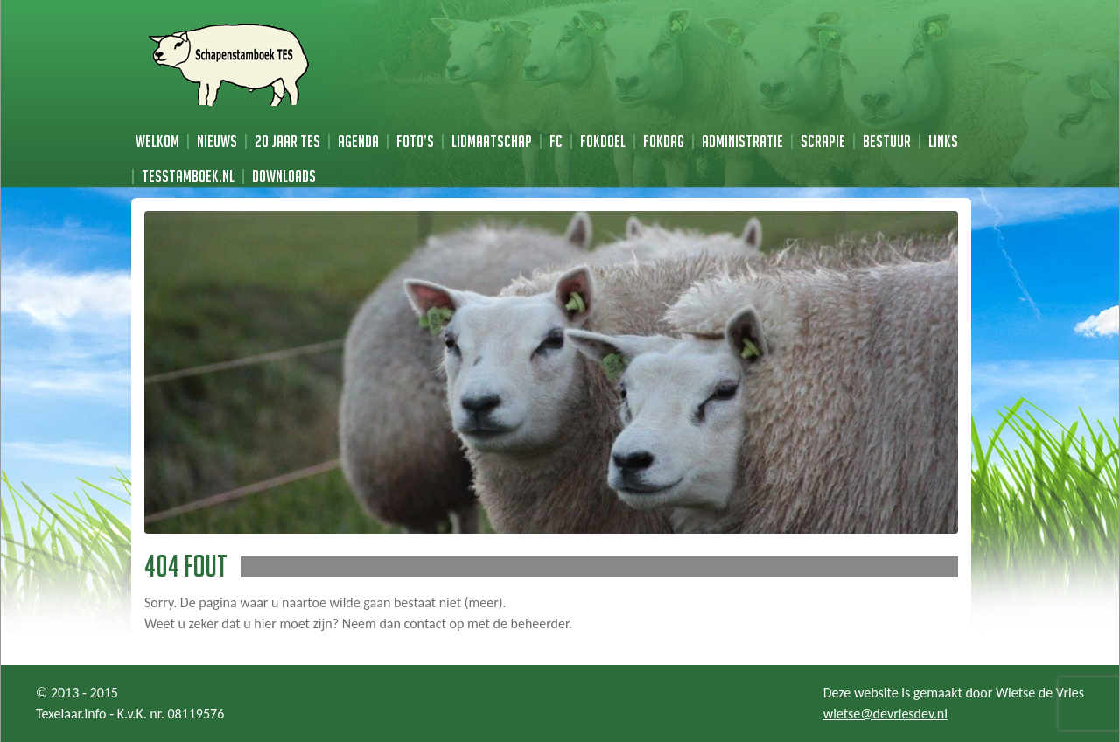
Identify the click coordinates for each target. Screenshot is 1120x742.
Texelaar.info (71, 713)
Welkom (157, 140)
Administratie (742, 140)
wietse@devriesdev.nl (885, 713)
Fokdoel (603, 140)
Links (943, 140)
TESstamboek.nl (188, 176)
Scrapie (823, 140)
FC (556, 140)
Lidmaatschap (492, 140)
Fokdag (663, 140)
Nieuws (217, 140)
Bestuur (887, 140)
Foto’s (415, 140)
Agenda (358, 140)
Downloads (284, 176)
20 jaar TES (287, 140)
